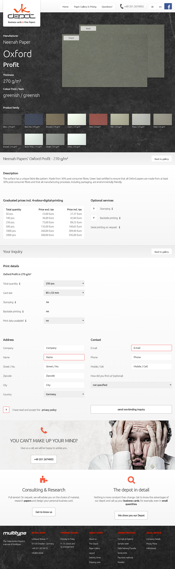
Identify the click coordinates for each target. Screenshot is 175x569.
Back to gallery (162, 158)
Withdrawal (151, 548)
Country (7, 394)
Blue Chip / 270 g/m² (34, 121)
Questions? (107, 6)
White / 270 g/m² (77, 141)
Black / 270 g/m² (12, 121)
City (5, 385)
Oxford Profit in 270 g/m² (17, 274)
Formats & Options (125, 538)
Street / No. (9, 366)
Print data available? (15, 320)
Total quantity (12, 283)
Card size (7, 292)
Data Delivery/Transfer (127, 548)
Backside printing (111, 218)
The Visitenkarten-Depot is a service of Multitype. (14, 542)
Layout (92, 552)
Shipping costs (94, 562)
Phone (94, 357)
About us (92, 538)
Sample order (123, 543)
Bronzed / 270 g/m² (55, 121)
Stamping (107, 208)
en (160, 6)
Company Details (153, 538)
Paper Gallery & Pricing (85, 6)
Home (65, 6)
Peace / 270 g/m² (141, 121)
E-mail (94, 348)
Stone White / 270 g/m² (34, 141)
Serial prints (122, 552)
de (152, 6)
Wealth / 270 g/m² (55, 141)
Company (8, 348)
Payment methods (125, 557)
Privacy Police (151, 543)
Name (6, 357)
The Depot (93, 543)
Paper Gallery (94, 548)
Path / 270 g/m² (120, 121)
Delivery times (95, 557)
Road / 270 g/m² (162, 121)
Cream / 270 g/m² (77, 121)
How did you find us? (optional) (107, 375)
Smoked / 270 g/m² (12, 141)
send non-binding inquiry (131, 409)
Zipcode (7, 375)
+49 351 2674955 (134, 6)
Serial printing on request (106, 227)
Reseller (121, 562)
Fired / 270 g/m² (98, 121)
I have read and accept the (35, 410)
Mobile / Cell (97, 366)
